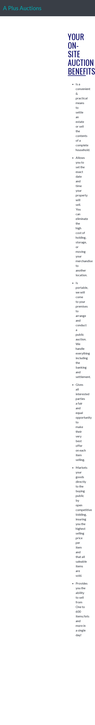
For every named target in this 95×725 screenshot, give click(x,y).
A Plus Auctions (22, 8)
